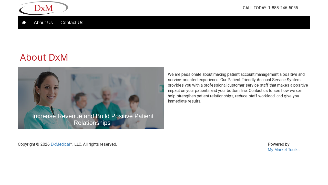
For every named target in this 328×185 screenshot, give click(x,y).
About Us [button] (43, 22)
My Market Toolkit (284, 149)
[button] (24, 22)
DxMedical (60, 144)
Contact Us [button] (71, 22)
